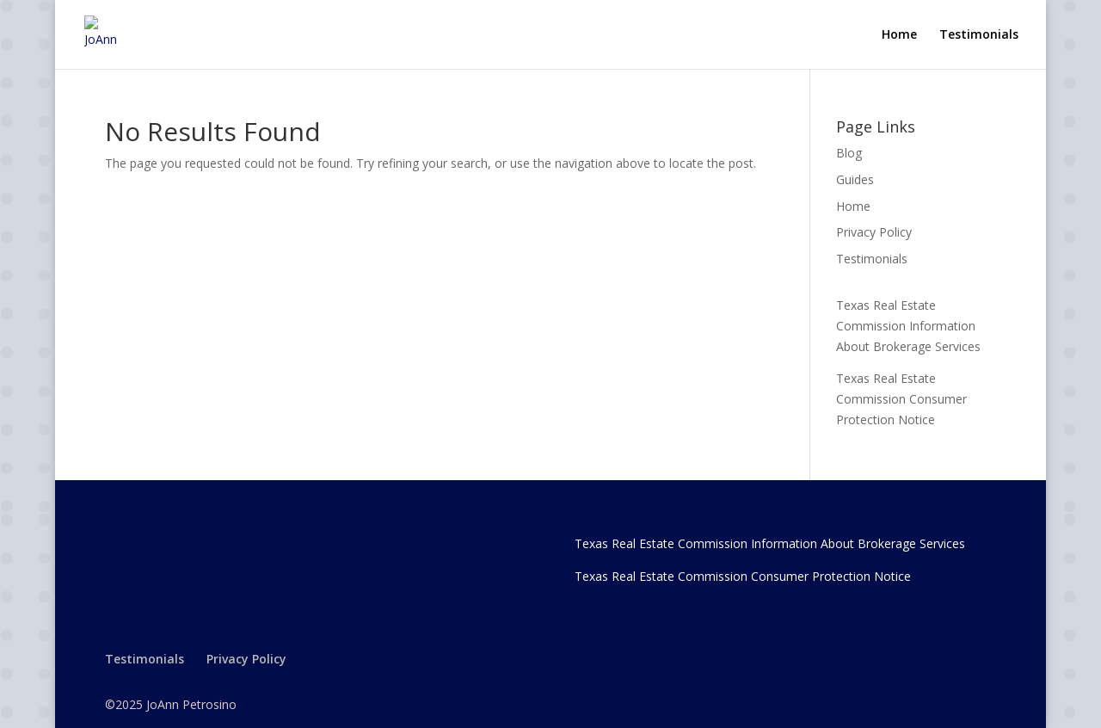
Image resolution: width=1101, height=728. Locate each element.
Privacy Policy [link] (874, 232)
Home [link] (899, 35)
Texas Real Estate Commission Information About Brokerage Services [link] (908, 326)
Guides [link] (855, 179)
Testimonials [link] (978, 35)
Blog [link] (849, 153)
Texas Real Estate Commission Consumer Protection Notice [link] (901, 399)
